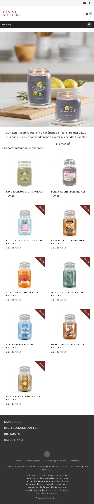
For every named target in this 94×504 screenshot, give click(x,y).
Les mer (55, 490)
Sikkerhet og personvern (54, 460)
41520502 (64, 466)
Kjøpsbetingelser (32, 460)
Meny (6, 24)
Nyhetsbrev (74, 460)
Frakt (18, 460)
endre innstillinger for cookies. (52, 492)
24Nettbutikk (52, 498)
